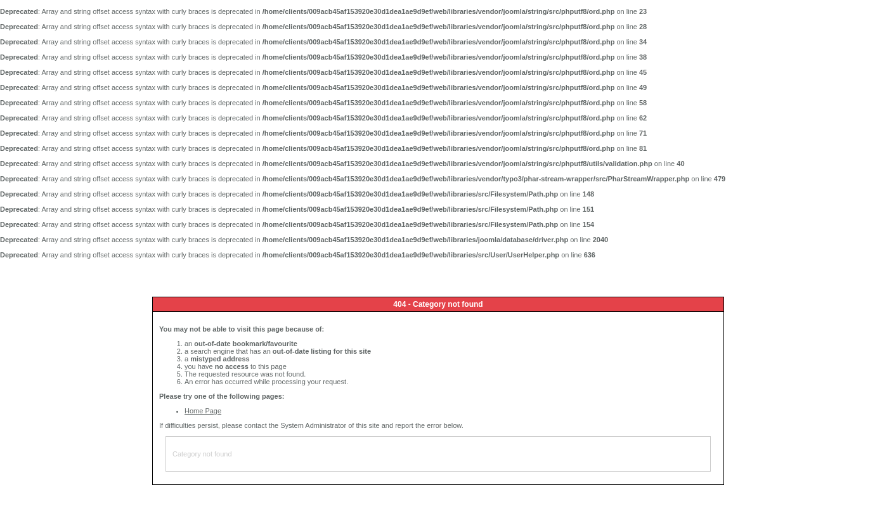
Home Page (203, 411)
